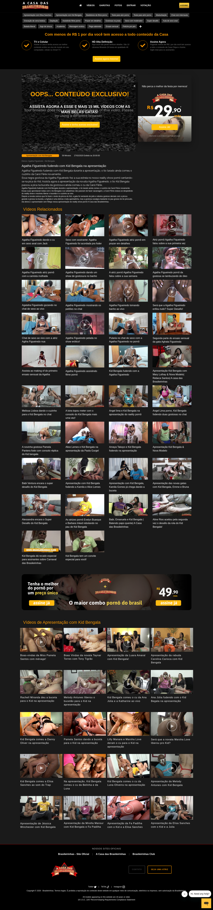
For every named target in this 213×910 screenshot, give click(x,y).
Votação (145, 5)
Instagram (119, 887)
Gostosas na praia (113, 21)
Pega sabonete (95, 26)
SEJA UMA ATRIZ (159, 869)
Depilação (54, 21)
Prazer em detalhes (93, 21)
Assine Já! (164, 127)
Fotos (118, 5)
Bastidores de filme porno (96, 15)
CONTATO (137, 869)
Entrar (131, 5)
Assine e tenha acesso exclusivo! (80, 124)
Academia (61, 26)
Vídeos (91, 5)
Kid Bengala (50, 161)
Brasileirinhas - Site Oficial (73, 854)
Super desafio (152, 21)
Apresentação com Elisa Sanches (37, 15)
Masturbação (161, 15)
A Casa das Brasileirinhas (111, 854)
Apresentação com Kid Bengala (69, 15)
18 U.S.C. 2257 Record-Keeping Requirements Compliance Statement (106, 900)
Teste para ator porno (120, 15)
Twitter (92, 887)
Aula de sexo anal (170, 21)
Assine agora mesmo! (106, 59)
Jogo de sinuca (46, 26)
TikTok (105, 887)
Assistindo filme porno (71, 21)
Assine (184, 5)
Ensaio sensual (112, 26)
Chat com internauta (179, 15)
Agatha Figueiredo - (36, 161)
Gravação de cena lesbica (34, 21)
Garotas (104, 5)
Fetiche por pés (129, 26)
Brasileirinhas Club (144, 854)
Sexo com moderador (134, 21)
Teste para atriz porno (142, 15)
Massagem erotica (76, 26)
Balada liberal (29, 26)
